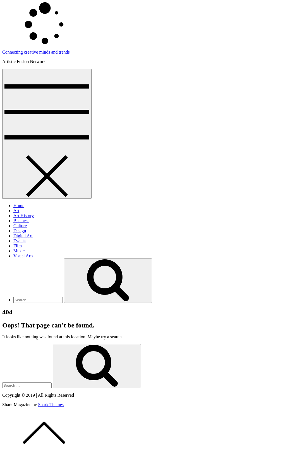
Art (16, 210)
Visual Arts (23, 255)
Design (19, 230)
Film (17, 245)
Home (18, 205)
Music (19, 250)
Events (19, 240)
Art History (23, 215)
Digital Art (23, 235)
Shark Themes (51, 404)
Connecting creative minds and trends (36, 52)
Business (21, 220)
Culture (20, 225)
